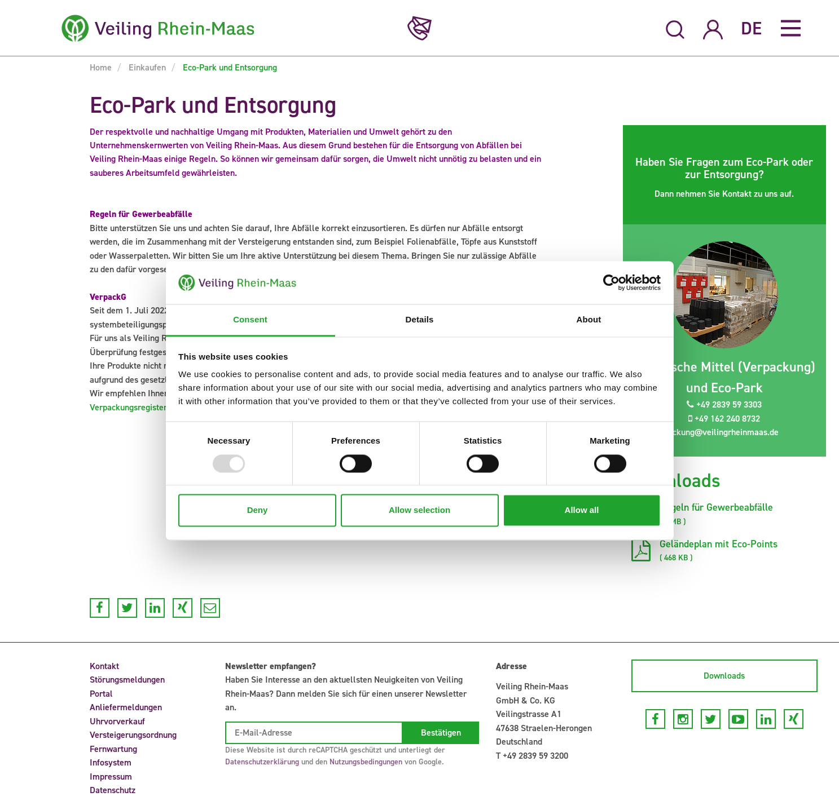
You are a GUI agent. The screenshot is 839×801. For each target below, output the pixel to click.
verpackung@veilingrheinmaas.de (709, 432)
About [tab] (589, 320)
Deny (257, 510)
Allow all (582, 510)
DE (751, 28)
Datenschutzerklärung (262, 761)
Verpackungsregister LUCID (142, 407)
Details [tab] (420, 320)
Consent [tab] (250, 320)
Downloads (724, 675)
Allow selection (419, 510)
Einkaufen (146, 67)
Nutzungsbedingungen (366, 761)
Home (101, 67)
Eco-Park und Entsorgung (229, 67)
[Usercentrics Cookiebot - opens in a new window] (611, 282)
